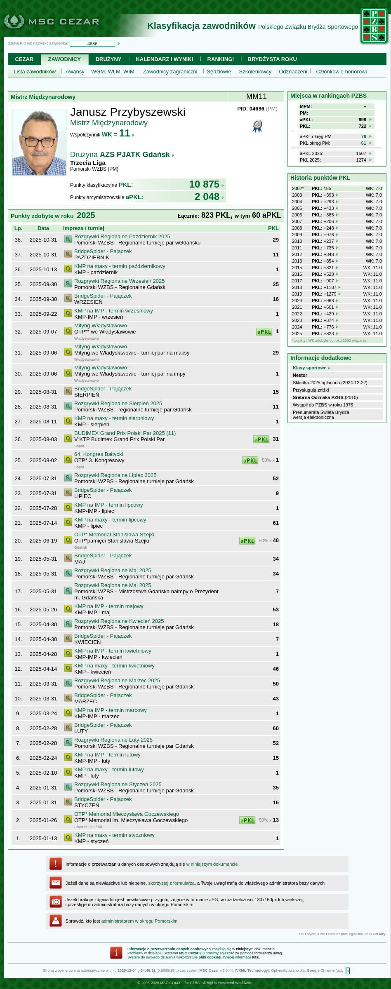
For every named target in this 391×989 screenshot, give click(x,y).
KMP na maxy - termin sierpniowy (114, 418)
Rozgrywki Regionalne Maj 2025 (112, 570)
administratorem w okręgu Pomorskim (139, 921)
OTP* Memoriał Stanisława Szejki (114, 534)
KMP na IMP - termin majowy (109, 606)
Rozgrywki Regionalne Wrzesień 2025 (119, 281)
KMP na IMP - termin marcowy (110, 710)
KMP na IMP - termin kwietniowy (112, 651)
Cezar (24, 59)
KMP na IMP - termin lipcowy (108, 505)
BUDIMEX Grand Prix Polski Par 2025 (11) (125, 433)
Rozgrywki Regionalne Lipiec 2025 (115, 475)
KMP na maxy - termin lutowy (109, 769)
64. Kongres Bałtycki (98, 454)
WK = (118, 134)
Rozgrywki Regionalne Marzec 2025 (117, 680)
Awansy (75, 71)
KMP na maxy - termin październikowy (119, 266)
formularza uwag (268, 953)
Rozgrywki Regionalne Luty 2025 (113, 740)
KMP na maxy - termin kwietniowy (114, 665)
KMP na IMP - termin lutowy (107, 755)
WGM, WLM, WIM (112, 71)
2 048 (209, 196)
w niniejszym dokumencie (212, 864)
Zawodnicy (64, 59)
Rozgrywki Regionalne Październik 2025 (122, 236)
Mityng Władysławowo (100, 325)
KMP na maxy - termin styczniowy (114, 835)
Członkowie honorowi (341, 71)
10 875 (206, 184)
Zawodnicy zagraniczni (170, 71)
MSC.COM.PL (172, 983)
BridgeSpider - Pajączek (103, 251)
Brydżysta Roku (272, 59)
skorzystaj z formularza (171, 883)
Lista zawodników (35, 71)
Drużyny (109, 59)
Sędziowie (219, 71)
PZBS (195, 983)
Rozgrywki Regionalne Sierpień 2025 (118, 403)
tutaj (255, 957)
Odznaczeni (293, 71)
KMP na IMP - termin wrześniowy (113, 311)
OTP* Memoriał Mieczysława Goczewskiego (126, 814)
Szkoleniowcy (255, 71)
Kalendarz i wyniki (164, 59)
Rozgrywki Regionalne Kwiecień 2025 (119, 621)
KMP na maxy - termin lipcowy (110, 520)
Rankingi (220, 59)
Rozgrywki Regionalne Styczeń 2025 (118, 784)
